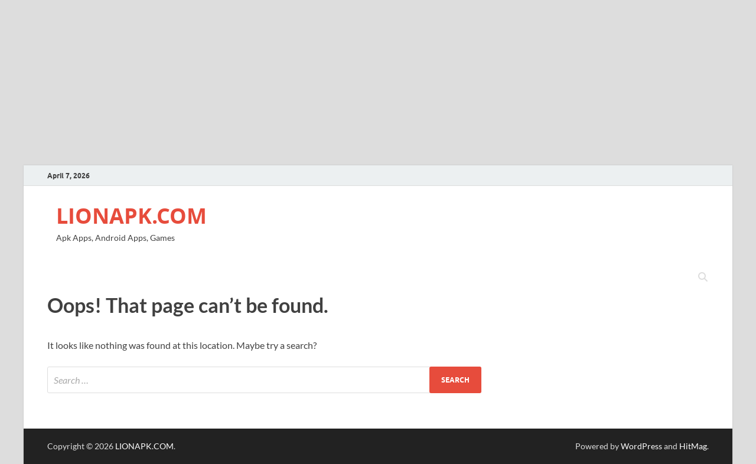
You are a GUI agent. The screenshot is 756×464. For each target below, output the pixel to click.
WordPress (641, 446)
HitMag (693, 446)
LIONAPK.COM (131, 215)
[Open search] (703, 277)
